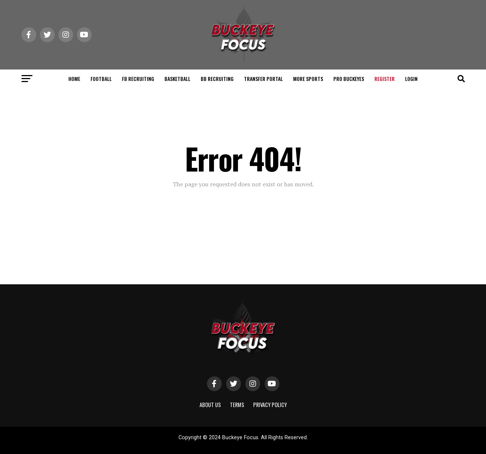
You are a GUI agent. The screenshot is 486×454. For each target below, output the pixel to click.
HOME (74, 78)
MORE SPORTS (308, 78)
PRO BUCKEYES (348, 78)
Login (411, 78)
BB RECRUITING (217, 78)
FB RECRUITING (138, 78)
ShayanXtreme (261, 444)
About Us (210, 405)
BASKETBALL (177, 78)
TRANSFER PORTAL (263, 78)
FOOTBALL (101, 78)
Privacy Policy (270, 405)
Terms (237, 405)
